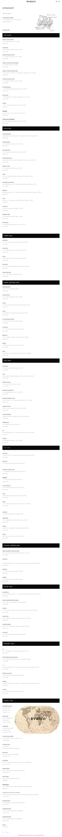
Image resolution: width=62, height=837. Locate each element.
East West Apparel (6, 744)
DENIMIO (4, 190)
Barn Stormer (5, 366)
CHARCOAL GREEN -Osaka (8, 469)
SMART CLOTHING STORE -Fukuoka (10, 600)
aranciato (4, 526)
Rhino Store (4, 335)
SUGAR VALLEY (6, 294)
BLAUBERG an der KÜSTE (8, 182)
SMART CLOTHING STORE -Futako (10, 70)
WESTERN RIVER (6, 286)
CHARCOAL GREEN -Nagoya (8, 398)
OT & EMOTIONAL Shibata (8, 319)
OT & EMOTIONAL (6, 86)
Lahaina (4, 534)
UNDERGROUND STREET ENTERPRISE (11, 792)
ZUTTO (4, 824)
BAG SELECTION (6, 150)
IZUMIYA (4, 608)
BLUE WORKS (5, 776)
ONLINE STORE (5, 29)
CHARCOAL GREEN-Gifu (7, 390)
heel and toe (4, 558)
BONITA (4, 343)
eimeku (3, 174)
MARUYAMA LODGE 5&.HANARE (10, 657)
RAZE (3, 351)
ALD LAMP (4, 632)
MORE (3, 501)
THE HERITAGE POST (7, 706)
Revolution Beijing (6, 800)
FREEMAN (4, 569)
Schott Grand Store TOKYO (8, 39)
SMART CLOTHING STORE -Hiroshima (10, 550)
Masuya (4, 256)
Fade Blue (4, 438)
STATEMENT (5, 726)
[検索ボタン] (59, 1)
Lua (3, 430)
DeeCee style (5, 752)
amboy (3, 493)
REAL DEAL (5, 264)
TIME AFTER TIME (6, 272)
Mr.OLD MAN (5, 222)
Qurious (4, 302)
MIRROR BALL (5, 422)
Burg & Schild (5, 716)
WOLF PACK (5, 248)
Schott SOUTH (5, 592)
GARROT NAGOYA (6, 406)
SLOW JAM (4, 206)
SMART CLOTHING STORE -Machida (10, 62)
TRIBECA (4, 577)
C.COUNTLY (5, 327)
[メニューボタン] (56, 1)
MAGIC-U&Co (5, 616)
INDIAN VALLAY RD (7, 673)
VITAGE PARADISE (6, 414)
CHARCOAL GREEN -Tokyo (8, 78)
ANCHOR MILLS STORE (8, 17)
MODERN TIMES (6, 214)
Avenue (3, 311)
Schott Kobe (4, 453)
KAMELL (4, 681)
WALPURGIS (5, 760)
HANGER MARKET (6, 624)
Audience (4, 103)
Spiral (3, 374)
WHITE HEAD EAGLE (7, 158)
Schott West (4, 461)
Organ (3, 198)
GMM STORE (5, 517)
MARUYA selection (6, 382)
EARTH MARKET (6, 141)
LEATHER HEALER (6, 808)
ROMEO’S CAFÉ (6, 166)
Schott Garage (5, 47)
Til (3, 649)
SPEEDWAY (5, 240)
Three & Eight (5, 95)
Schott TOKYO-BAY (6, 133)
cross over (4, 689)
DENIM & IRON (5, 768)
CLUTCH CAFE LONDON (8, 736)
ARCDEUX (4, 511)
